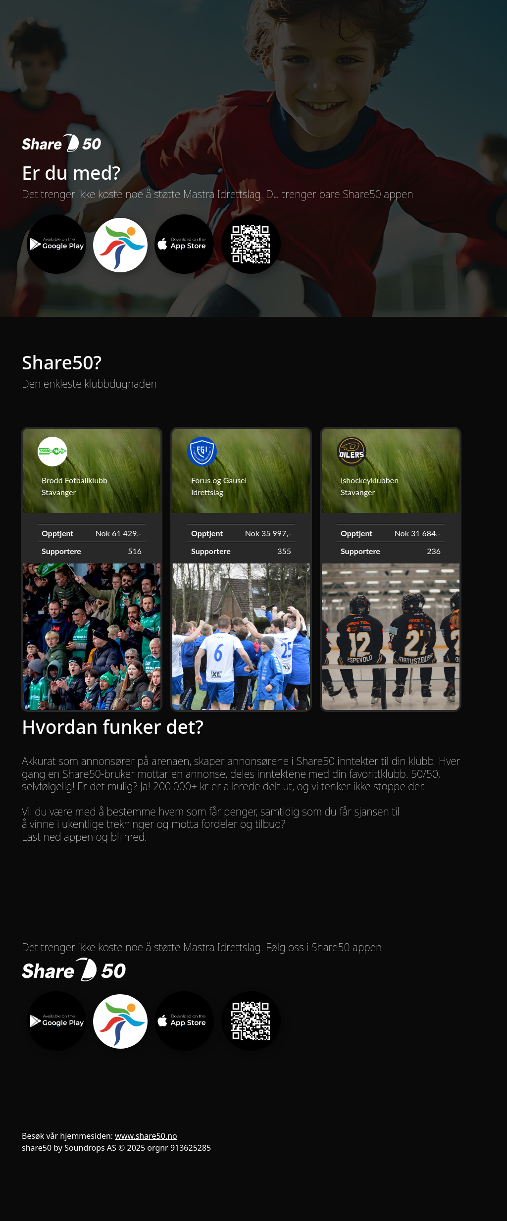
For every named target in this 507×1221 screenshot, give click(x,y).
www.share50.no (146, 1135)
